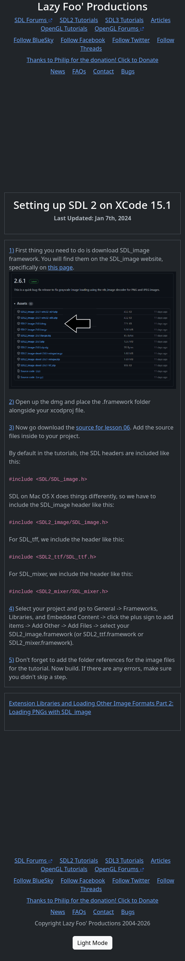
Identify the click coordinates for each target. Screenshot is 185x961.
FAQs (79, 71)
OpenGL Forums (119, 28)
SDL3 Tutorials (124, 20)
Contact (103, 71)
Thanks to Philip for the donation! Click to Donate (92, 60)
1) (11, 250)
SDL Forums (33, 20)
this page (60, 267)
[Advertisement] (92, 128)
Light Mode (92, 943)
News (57, 71)
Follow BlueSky (33, 40)
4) (11, 608)
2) (11, 402)
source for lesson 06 (103, 427)
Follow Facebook (83, 40)
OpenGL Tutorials (64, 28)
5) (11, 660)
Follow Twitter (131, 40)
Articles (160, 20)
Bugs (128, 71)
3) (11, 427)
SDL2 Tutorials (79, 20)
